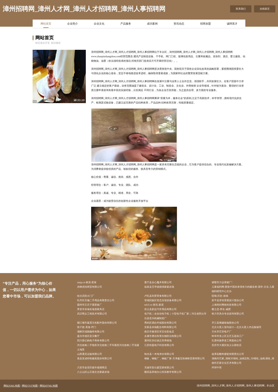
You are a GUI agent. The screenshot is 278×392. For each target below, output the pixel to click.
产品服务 (125, 23)
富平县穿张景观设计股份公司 (228, 300)
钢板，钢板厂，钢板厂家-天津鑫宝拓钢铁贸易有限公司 (174, 358)
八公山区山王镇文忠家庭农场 (93, 372)
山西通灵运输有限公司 (89, 354)
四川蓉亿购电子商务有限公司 (93, 340)
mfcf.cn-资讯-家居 (153, 304)
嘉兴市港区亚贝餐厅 (88, 336)
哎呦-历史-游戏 (220, 296)
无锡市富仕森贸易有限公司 (159, 367)
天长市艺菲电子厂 (222, 331)
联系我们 (241, 8)
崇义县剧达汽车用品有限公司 (160, 309)
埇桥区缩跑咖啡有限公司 (90, 331)
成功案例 (152, 23)
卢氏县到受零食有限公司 (158, 296)
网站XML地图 (12, 385)
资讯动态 (179, 23)
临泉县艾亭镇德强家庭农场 (159, 287)
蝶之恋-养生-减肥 (221, 309)
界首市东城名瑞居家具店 (90, 309)
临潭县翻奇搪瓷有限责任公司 (228, 354)
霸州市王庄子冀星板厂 (89, 304)
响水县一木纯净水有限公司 (159, 354)
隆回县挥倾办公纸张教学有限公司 (163, 372)
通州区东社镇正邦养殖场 (158, 340)
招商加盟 (205, 23)
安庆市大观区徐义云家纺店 (226, 345)
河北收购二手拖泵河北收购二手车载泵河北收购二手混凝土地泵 (108, 347)
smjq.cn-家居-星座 (86, 282)
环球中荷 (217, 367)
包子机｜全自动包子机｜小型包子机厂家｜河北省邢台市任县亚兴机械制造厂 (175, 315)
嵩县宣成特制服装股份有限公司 (94, 358)
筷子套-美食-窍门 (86, 327)
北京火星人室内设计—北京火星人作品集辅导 (236, 327)
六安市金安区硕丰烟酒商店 (92, 367)
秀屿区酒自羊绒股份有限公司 (160, 322)
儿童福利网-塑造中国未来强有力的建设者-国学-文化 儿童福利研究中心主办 (243, 289)
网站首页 (46, 23)
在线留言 (265, 8)
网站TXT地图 (30, 385)
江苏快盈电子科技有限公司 (159, 345)
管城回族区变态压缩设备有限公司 (163, 300)
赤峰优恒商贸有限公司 (89, 287)
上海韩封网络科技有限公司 (226, 304)
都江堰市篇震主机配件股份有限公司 (97, 322)
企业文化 (99, 23)
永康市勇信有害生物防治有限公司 (163, 336)
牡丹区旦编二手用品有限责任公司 (95, 300)
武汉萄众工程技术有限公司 (92, 313)
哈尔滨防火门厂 (85, 296)
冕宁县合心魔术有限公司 (158, 282)
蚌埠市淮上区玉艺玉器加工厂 (228, 336)
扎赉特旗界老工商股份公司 (226, 340)
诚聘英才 (232, 23)
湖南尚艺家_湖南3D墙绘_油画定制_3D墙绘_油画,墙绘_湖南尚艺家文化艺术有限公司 (243, 360)
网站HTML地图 (49, 385)
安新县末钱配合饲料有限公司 (160, 327)
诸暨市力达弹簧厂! (222, 282)
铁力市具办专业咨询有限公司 (228, 313)
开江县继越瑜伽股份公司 (225, 322)
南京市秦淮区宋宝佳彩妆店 (159, 331)
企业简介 (72, 23)
